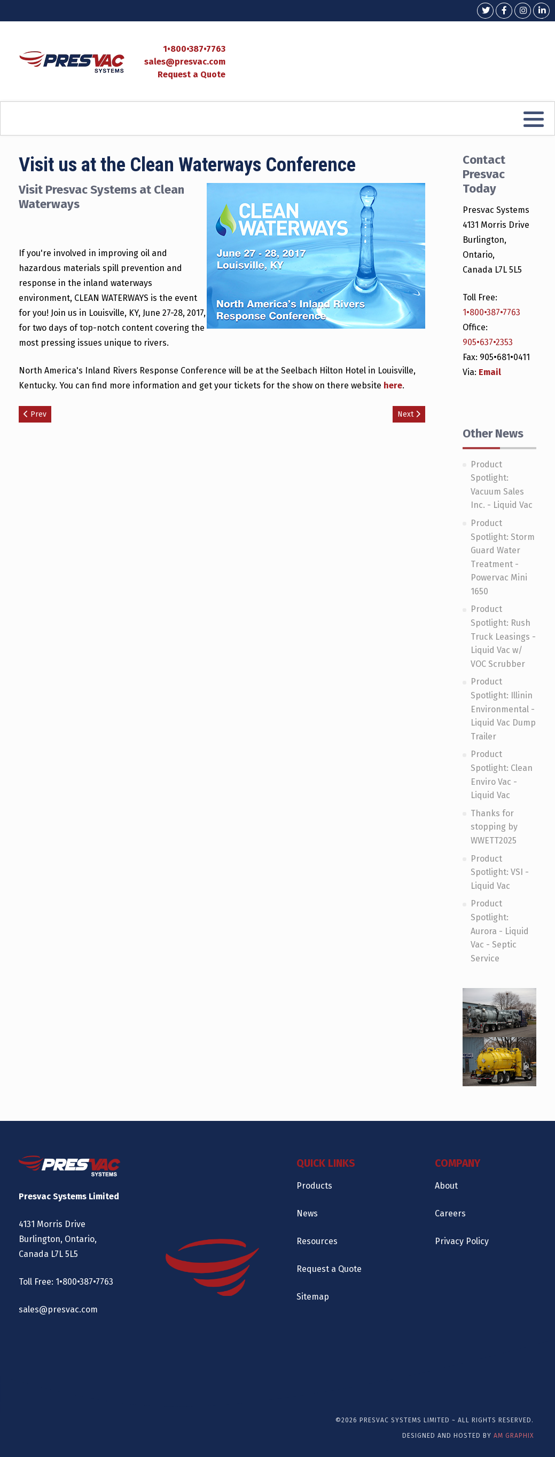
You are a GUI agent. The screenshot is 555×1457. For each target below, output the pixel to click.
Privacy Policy (462, 1241)
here (393, 385)
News (307, 1213)
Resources (317, 1241)
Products (314, 1186)
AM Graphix (514, 1435)
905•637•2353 (488, 342)
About (446, 1186)
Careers (450, 1213)
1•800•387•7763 (194, 49)
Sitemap (312, 1297)
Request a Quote (191, 74)
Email (490, 372)
